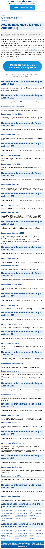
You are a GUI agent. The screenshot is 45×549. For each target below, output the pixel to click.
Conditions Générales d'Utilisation (19, 543)
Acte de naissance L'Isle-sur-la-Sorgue (21, 534)
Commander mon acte (22, 8)
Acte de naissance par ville (9, 19)
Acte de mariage (15, 545)
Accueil (3, 15)
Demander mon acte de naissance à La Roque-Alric (22, 66)
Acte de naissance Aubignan (35, 514)
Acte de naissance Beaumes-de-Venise (21, 514)
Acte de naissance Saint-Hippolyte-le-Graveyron (6, 515)
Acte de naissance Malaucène (35, 517)
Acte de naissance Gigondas (35, 511)
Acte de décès (25, 545)
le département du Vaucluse (31, 50)
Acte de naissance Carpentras (6, 534)
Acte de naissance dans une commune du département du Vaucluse (22, 525)
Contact (5, 543)
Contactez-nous (6, 20)
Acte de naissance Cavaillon (21, 531)
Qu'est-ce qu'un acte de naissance (11, 17)
